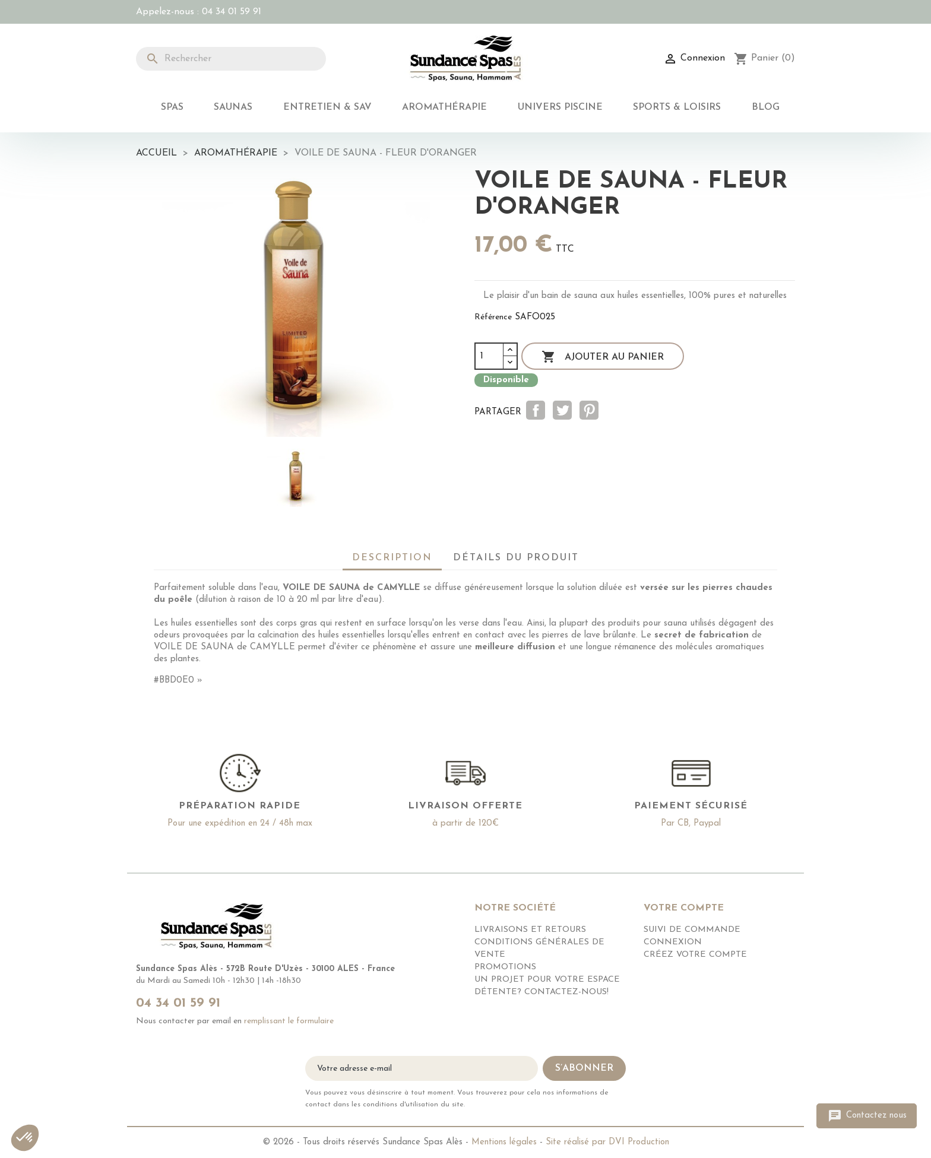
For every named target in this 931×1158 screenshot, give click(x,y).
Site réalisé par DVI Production (607, 1142)
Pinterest (589, 410)
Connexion (673, 942)
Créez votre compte (695, 954)
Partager (535, 410)
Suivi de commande (692, 929)
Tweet (562, 410)
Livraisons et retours (530, 929)
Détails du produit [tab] (516, 558)
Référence (493, 317)
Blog (766, 107)
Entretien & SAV (327, 107)
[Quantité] (489, 356)
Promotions (505, 967)
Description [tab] (392, 558)
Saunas (233, 107)
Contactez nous (866, 1116)
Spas (172, 107)
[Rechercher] (231, 59)
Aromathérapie (444, 107)
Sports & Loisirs (677, 107)
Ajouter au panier (603, 357)
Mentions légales (504, 1142)
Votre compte (684, 908)
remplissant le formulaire (289, 1021)
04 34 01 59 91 (231, 12)
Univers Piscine (560, 107)
